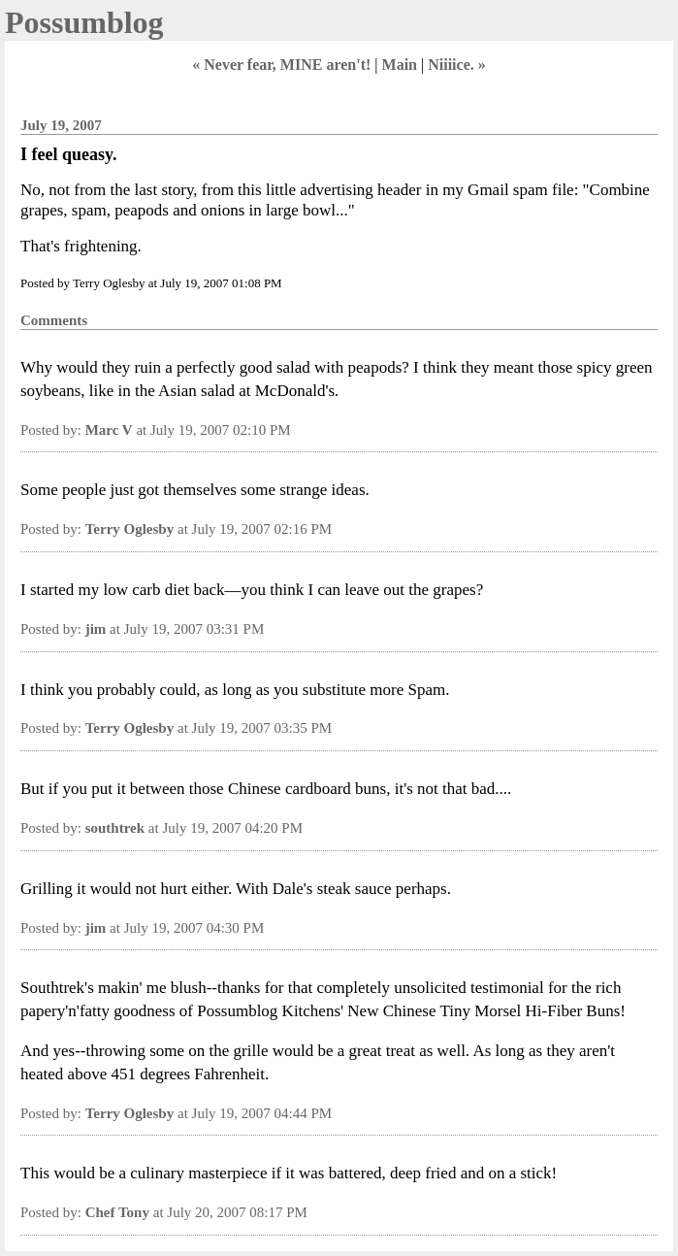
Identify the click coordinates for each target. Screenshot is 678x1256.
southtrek (115, 828)
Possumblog (84, 22)
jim (96, 629)
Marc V (109, 430)
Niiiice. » (457, 64)
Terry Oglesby (130, 529)
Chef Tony (117, 1212)
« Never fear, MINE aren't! (281, 64)
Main (399, 64)
